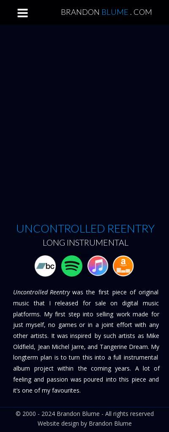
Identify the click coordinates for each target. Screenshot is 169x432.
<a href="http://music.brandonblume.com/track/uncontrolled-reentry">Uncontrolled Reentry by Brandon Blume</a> (85, 124)
